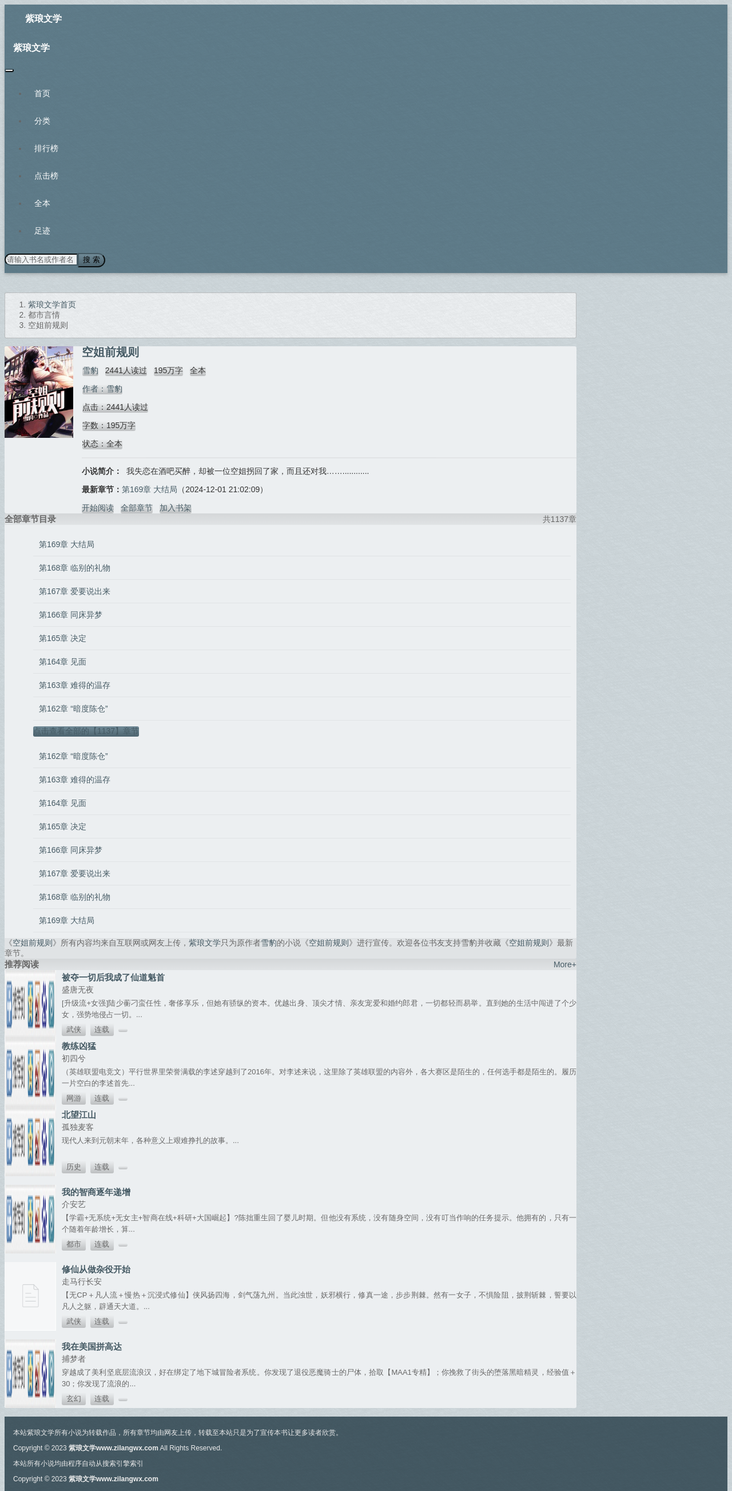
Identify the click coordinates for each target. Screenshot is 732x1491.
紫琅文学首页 (52, 304)
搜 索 (91, 259)
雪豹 (90, 369)
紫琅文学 (43, 18)
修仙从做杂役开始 (96, 1269)
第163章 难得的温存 (74, 684)
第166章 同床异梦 (70, 614)
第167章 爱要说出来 (74, 590)
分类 (42, 120)
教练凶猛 (79, 1045)
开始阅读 (98, 507)
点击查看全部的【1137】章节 (86, 730)
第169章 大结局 (149, 488)
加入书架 (176, 507)
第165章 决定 (62, 637)
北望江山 (79, 1114)
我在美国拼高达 (92, 1346)
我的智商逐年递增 (96, 1191)
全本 (42, 203)
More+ (565, 963)
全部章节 (137, 507)
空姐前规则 (33, 942)
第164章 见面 (62, 661)
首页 (42, 93)
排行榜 (46, 148)
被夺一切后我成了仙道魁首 (113, 977)
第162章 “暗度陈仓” (73, 708)
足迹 (42, 230)
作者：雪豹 (102, 388)
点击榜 (46, 175)
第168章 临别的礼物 (74, 567)
